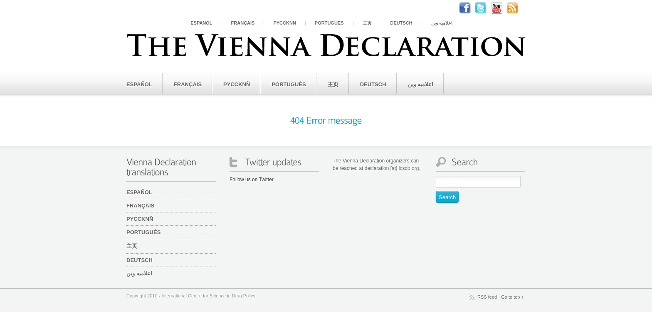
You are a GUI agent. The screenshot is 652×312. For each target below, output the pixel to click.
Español (201, 23)
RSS (516, 8)
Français (243, 23)
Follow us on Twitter (252, 179)
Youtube (501, 8)
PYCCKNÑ (284, 23)
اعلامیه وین (441, 23)
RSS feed (487, 297)
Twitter (485, 8)
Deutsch (401, 23)
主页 (367, 23)
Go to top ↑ (512, 297)
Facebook (469, 8)
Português (329, 23)
